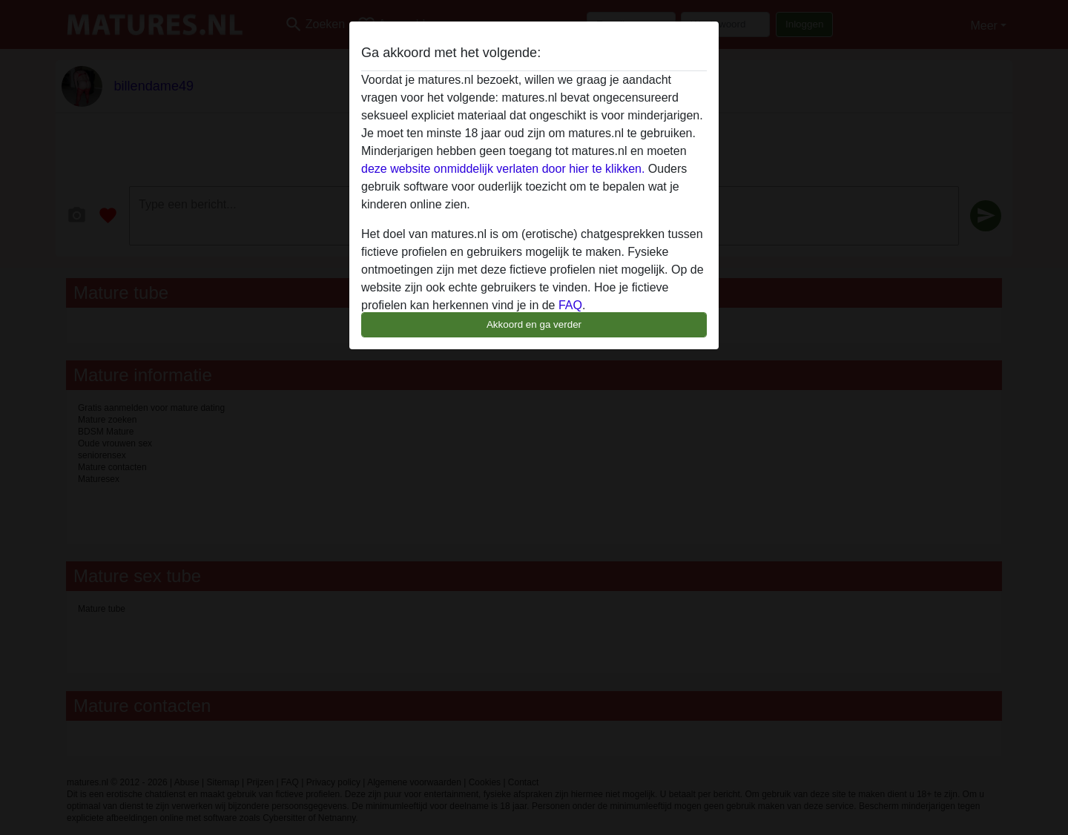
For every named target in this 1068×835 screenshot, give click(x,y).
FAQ (570, 305)
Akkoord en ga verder (534, 324)
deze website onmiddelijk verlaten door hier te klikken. (503, 168)
